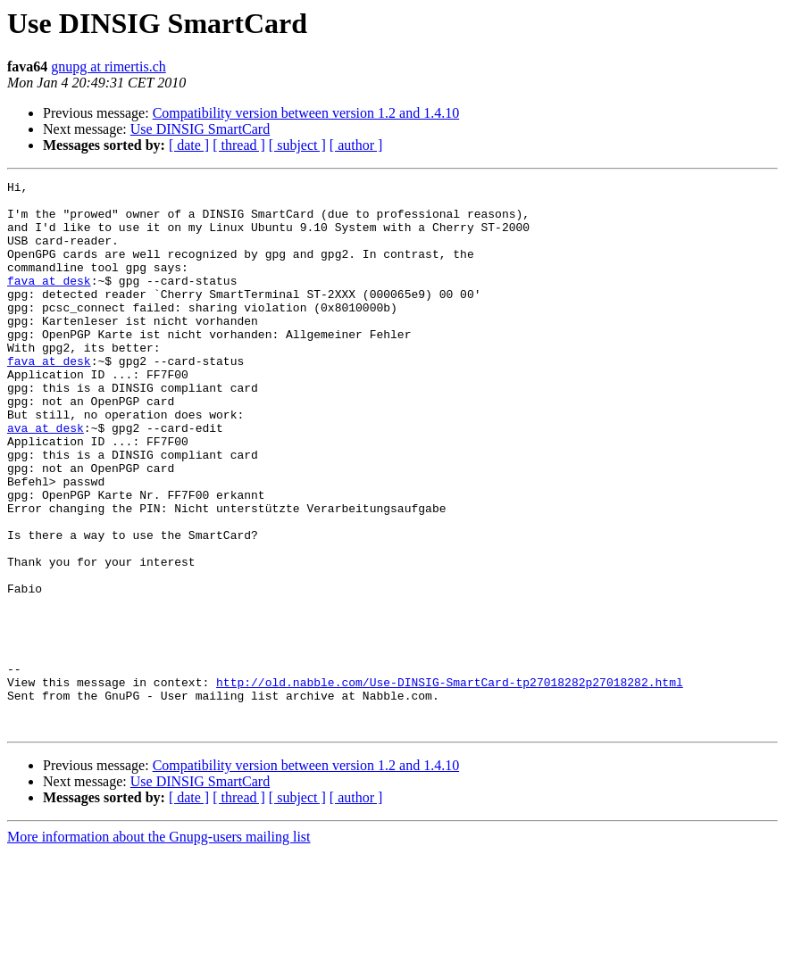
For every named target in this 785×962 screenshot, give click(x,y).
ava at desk (45, 478)
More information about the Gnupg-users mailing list (159, 946)
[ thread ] (239, 145)
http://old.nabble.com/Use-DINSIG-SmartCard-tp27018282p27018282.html (449, 783)
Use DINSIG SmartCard (200, 129)
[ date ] (189, 145)
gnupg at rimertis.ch (108, 66)
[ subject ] (297, 145)
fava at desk (49, 302)
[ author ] (356, 145)
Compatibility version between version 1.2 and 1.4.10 (306, 112)
